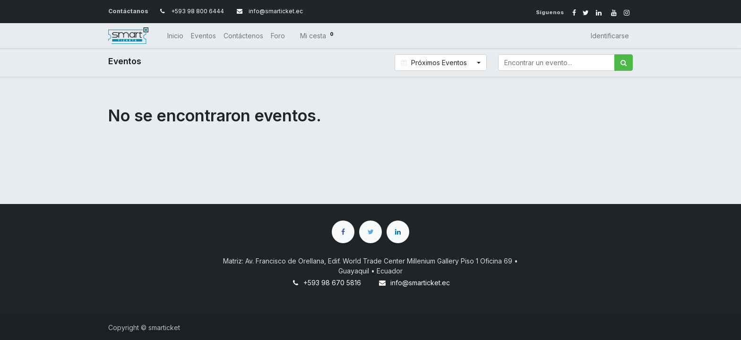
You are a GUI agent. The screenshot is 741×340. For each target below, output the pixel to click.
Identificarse (610, 36)
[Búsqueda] (623, 62)
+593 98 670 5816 (332, 283)
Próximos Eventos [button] (435, 63)
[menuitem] (175, 35)
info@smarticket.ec (420, 283)
